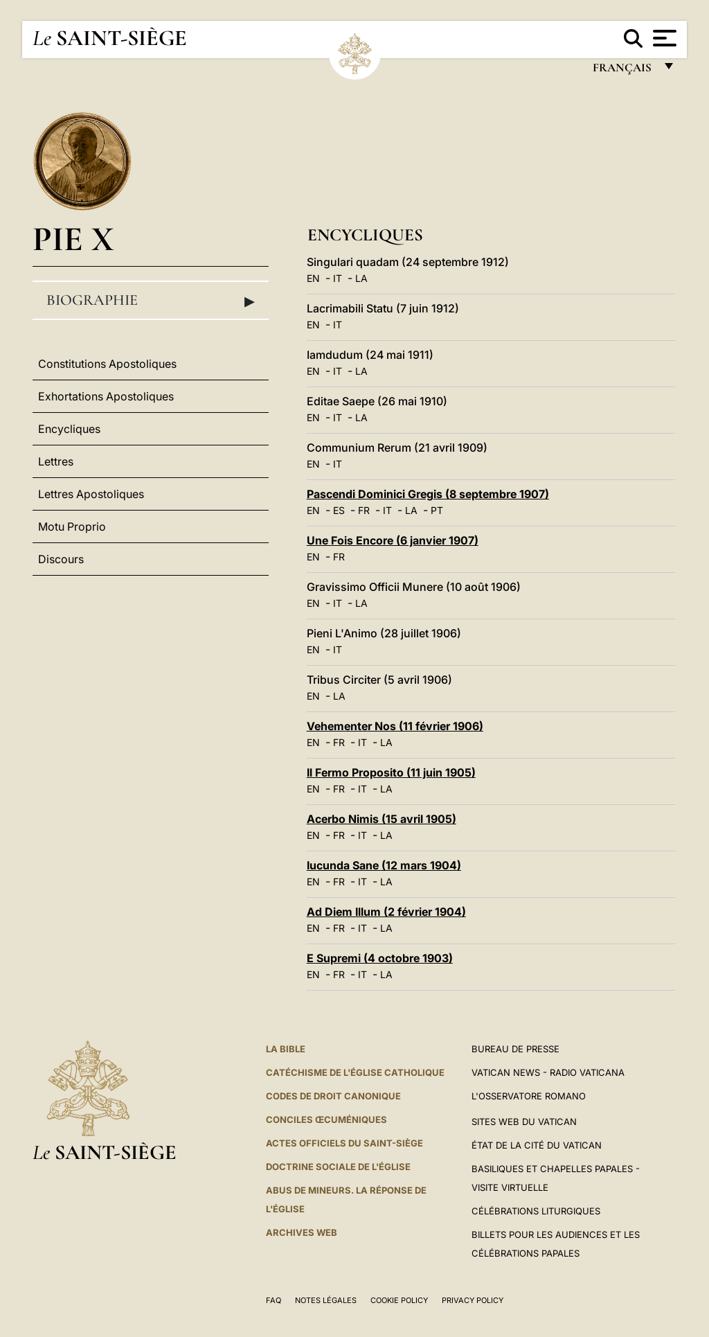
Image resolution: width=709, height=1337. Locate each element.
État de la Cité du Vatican (537, 1145)
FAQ (273, 1300)
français (623, 71)
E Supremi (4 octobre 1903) (380, 958)
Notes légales (326, 1300)
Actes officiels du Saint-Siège (344, 1143)
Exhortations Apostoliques (106, 396)
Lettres (55, 461)
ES (339, 510)
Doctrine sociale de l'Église (338, 1166)
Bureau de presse (515, 1048)
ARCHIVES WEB (301, 1232)
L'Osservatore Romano (529, 1095)
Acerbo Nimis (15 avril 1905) (381, 819)
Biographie (150, 300)
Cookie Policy (399, 1300)
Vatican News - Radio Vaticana (548, 1072)
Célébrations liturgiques (536, 1210)
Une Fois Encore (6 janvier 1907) (392, 540)
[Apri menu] (662, 38)
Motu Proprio (72, 526)
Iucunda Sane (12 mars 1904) (384, 865)
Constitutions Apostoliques (107, 364)
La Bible (285, 1048)
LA (361, 278)
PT (437, 510)
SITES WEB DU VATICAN (524, 1121)
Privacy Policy (472, 1300)
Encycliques (69, 429)
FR (364, 510)
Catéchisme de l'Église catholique (355, 1072)
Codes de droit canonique (333, 1095)
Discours (61, 559)
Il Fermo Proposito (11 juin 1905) (391, 772)
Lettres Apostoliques (91, 494)
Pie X (73, 239)
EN (313, 278)
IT (337, 278)
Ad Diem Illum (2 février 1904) (386, 912)
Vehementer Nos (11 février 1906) (395, 726)
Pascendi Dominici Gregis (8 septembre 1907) (428, 494)
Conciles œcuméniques (326, 1119)
